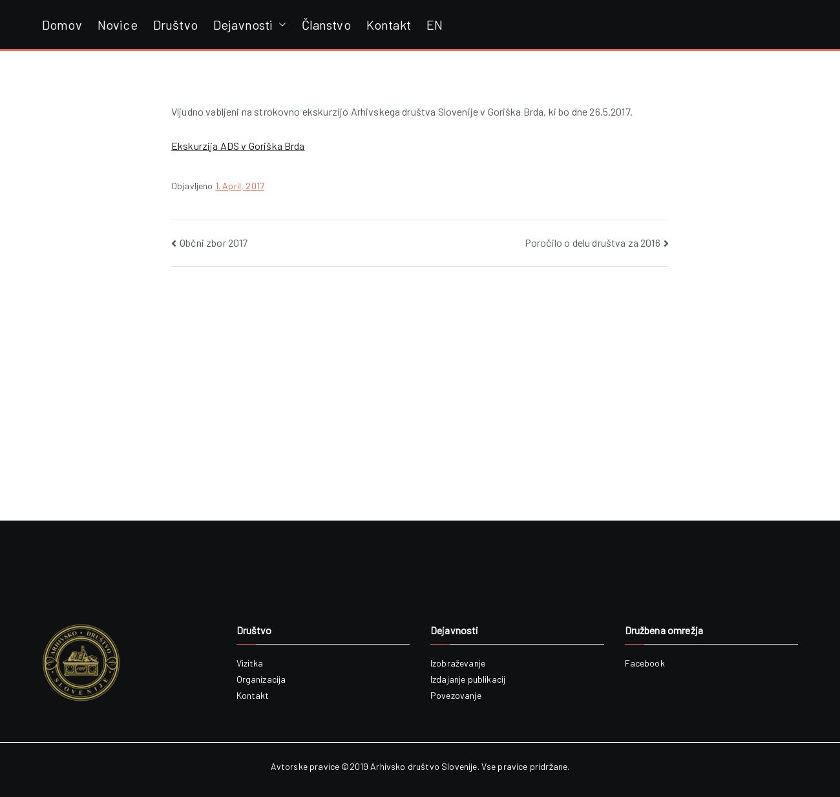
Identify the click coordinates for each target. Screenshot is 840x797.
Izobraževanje (457, 662)
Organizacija (261, 679)
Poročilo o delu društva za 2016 (592, 242)
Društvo (175, 24)
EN (434, 24)
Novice (118, 24)
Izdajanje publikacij (467, 679)
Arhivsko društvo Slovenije (423, 766)
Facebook (645, 662)
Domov (62, 24)
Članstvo (326, 24)
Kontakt (388, 24)
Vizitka (250, 662)
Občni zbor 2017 (213, 242)
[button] (279, 24)
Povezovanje (455, 695)
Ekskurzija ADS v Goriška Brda (238, 146)
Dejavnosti (249, 24)
